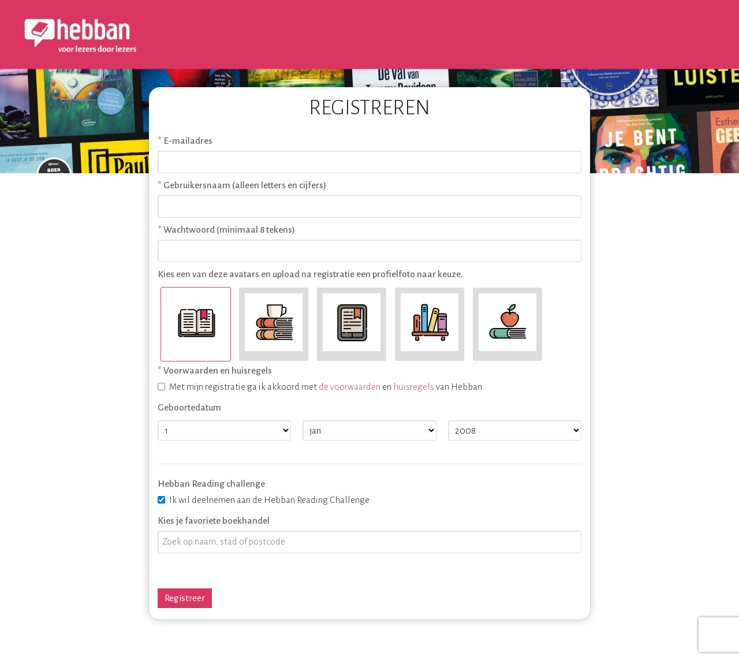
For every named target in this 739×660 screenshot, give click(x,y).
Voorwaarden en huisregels (217, 370)
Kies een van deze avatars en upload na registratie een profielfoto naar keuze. (310, 274)
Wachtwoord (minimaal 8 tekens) (229, 229)
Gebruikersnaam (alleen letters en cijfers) (244, 185)
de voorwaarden (349, 386)
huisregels (413, 386)
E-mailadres (187, 141)
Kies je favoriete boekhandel (214, 520)
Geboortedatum (189, 407)
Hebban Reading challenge (211, 484)
